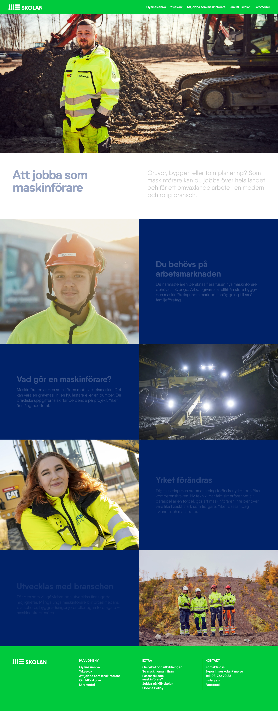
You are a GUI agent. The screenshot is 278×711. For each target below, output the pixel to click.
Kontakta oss (215, 667)
